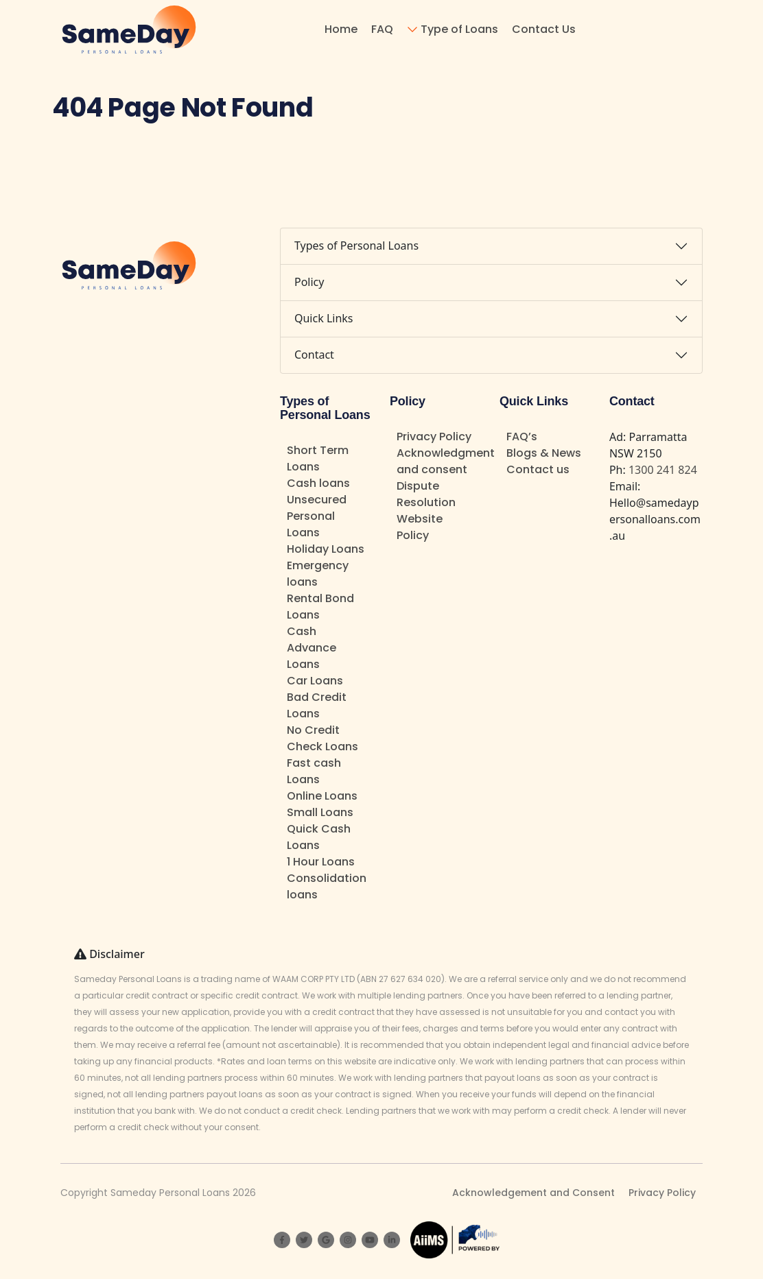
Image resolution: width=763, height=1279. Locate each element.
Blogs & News (543, 453)
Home (341, 29)
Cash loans (318, 483)
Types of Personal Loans (356, 245)
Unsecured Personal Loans (317, 516)
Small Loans (320, 812)
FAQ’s (521, 436)
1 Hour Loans (321, 862)
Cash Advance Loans (311, 647)
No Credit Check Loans (322, 738)
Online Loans (322, 796)
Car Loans (315, 681)
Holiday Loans (325, 549)
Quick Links (323, 318)
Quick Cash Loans (319, 837)
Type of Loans (459, 29)
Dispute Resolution (426, 494)
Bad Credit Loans (317, 705)
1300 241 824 (663, 469)
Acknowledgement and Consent (533, 1192)
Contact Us (544, 29)
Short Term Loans (318, 458)
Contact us (538, 469)
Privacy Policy (434, 436)
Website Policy (420, 527)
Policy (309, 281)
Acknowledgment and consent (446, 461)
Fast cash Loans (314, 771)
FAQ (382, 29)
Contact (314, 354)
